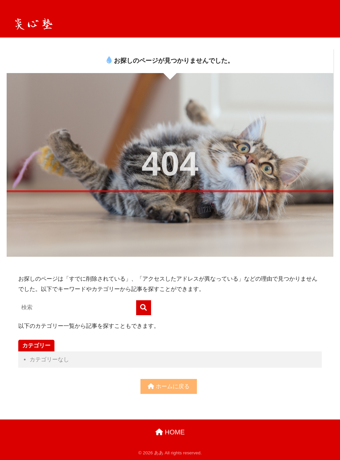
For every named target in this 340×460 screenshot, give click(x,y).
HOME (170, 432)
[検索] (143, 307)
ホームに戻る (169, 386)
